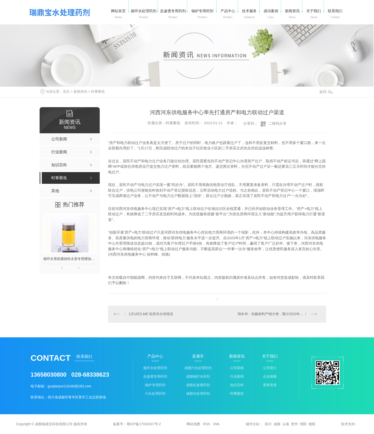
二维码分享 (277, 123)
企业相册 (270, 377)
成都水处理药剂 (198, 394)
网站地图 (193, 424)
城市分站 (252, 424)
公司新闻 (237, 368)
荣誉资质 (270, 385)
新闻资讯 (80, 91)
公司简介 (270, 368)
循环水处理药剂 (155, 368)
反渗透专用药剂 (155, 377)
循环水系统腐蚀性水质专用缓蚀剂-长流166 (69, 259)
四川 (268, 424)
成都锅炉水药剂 (198, 377)
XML (216, 424)
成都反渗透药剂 (198, 385)
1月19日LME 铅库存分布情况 (151, 314)
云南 (285, 424)
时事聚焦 (98, 91)
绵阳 (303, 424)
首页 (66, 91)
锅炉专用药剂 (155, 385)
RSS (206, 424)
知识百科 (237, 385)
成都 (277, 424)
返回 (325, 92)
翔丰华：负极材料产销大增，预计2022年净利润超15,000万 (279, 314)
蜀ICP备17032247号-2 (144, 424)
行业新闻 (237, 377)
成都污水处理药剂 (198, 368)
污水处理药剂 (155, 394)
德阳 (311, 424)
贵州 (294, 424)
